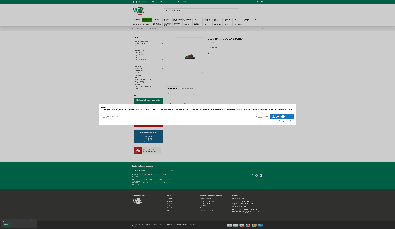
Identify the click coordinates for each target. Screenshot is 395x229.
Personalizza (110, 116)
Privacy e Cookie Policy (286, 121)
